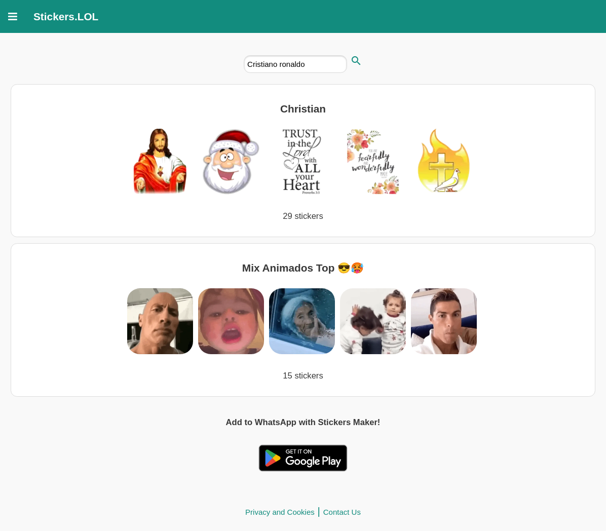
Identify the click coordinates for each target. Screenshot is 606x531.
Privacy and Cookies (280, 512)
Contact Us (342, 512)
